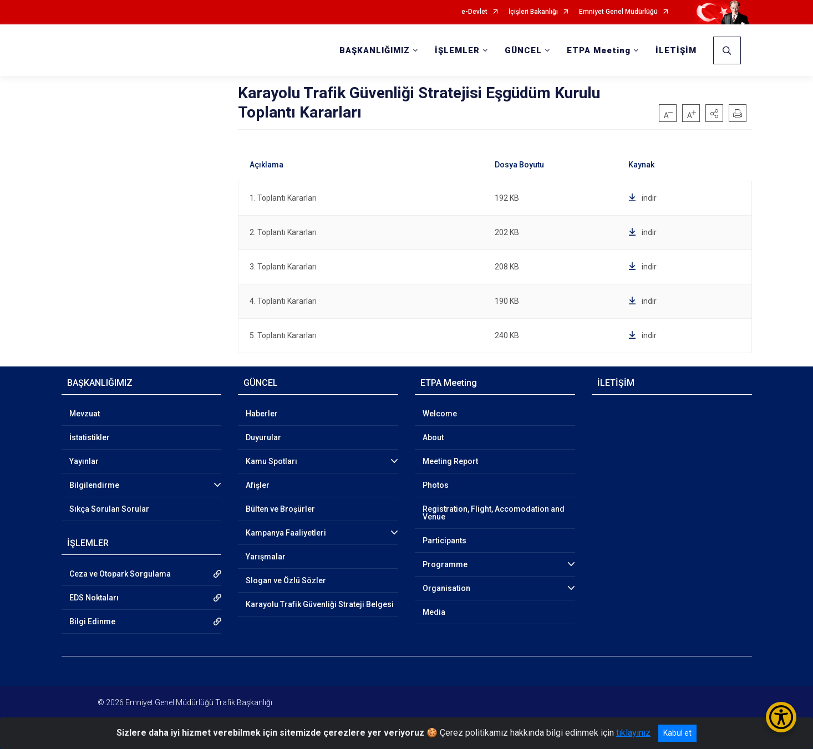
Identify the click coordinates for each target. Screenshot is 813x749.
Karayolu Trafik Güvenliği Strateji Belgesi (320, 604)
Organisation (446, 588)
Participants (444, 540)
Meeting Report (450, 461)
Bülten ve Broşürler (280, 509)
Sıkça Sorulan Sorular (109, 509)
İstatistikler (89, 437)
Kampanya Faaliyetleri (286, 532)
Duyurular (263, 437)
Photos (436, 485)
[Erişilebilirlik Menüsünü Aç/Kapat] (781, 717)
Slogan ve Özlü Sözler (286, 580)
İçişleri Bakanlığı (533, 12)
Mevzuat (84, 413)
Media (434, 612)
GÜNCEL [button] (523, 50)
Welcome (440, 413)
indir (642, 197)
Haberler (262, 413)
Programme (445, 564)
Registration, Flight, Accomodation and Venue (494, 513)
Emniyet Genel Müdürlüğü (618, 12)
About (433, 437)
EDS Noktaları (94, 597)
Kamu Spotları (271, 461)
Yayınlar (84, 461)
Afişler (258, 485)
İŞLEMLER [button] (457, 50)
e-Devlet (474, 12)
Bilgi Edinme (92, 621)
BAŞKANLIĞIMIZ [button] (374, 50)
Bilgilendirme (94, 485)
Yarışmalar (266, 556)
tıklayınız (633, 732)
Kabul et (677, 732)
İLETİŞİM (676, 50)
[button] (714, 113)
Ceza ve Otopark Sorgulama (120, 573)
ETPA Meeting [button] (599, 50)
